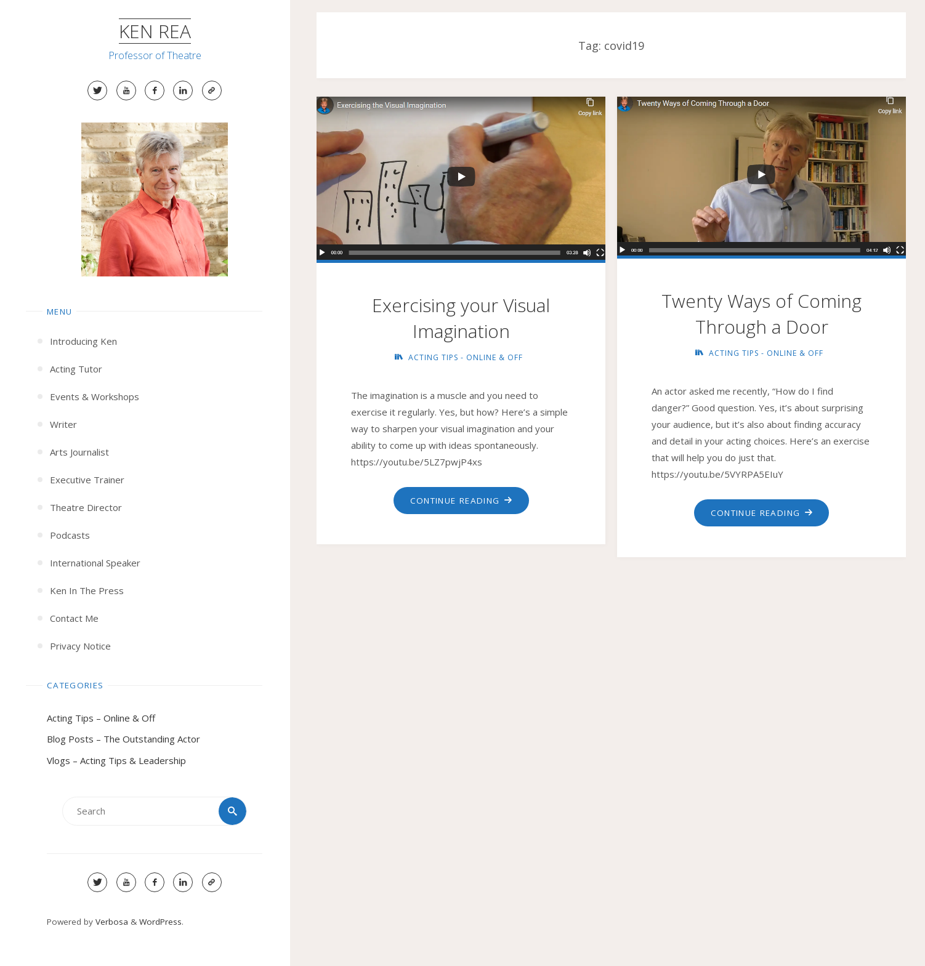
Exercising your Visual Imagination (461, 318)
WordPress (160, 921)
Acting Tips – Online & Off (101, 718)
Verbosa (110, 921)
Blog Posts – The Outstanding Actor (123, 739)
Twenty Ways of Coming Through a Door (761, 313)
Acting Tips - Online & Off (465, 357)
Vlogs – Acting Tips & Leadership (116, 760)
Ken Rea (155, 31)
